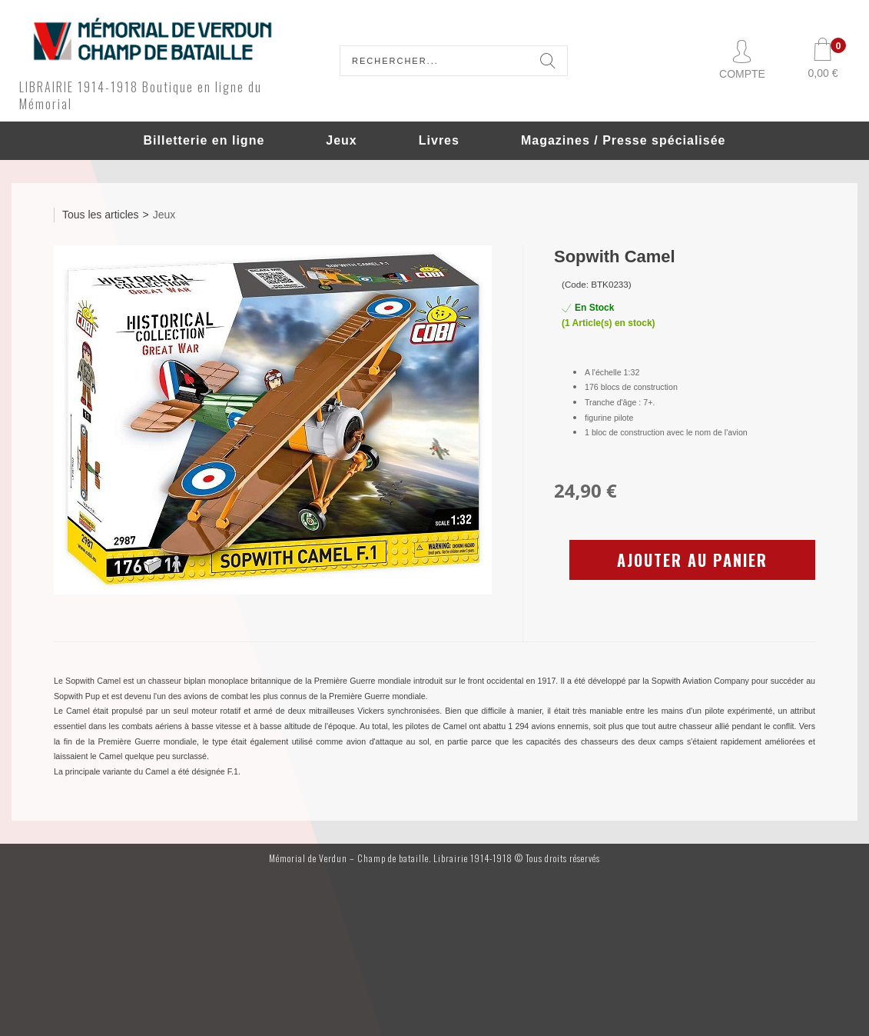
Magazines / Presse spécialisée (623, 140)
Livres (439, 140)
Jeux (341, 140)
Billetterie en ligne (203, 140)
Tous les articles (100, 214)
